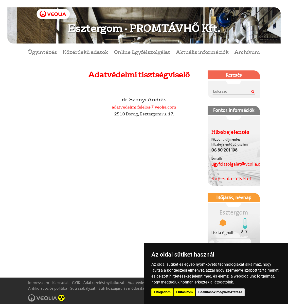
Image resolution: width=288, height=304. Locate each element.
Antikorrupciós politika (47, 288)
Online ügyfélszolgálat (142, 52)
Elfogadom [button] (162, 292)
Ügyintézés (42, 52)
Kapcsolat (60, 282)
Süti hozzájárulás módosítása (123, 288)
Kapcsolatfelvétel (231, 178)
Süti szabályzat (82, 288)
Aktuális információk (202, 52)
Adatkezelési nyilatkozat (104, 282)
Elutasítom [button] (184, 292)
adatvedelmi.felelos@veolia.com (144, 107)
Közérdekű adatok (85, 52)
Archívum (247, 52)
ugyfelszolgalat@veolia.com (238, 164)
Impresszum (38, 282)
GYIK (76, 282)
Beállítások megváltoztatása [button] (220, 292)
